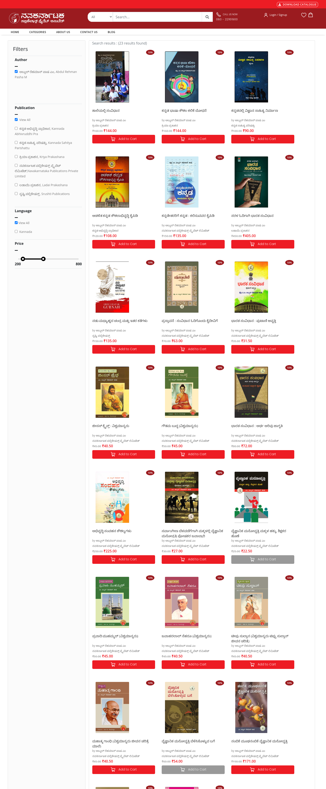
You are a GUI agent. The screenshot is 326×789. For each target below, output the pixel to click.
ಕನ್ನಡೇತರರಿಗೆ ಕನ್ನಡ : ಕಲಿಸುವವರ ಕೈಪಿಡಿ (114, 217)
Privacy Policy (98, 738)
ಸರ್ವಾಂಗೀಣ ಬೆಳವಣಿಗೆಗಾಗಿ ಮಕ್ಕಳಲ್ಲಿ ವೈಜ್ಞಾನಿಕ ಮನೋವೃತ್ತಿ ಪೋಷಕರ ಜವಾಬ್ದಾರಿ (173, 428)
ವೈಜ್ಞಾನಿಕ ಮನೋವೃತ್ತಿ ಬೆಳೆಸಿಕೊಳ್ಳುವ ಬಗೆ (285, 533)
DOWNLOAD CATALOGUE (297, 4)
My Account (155, 727)
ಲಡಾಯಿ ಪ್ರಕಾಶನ (158, 230)
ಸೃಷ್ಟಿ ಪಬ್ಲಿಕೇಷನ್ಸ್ (214, 230)
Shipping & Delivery (102, 727)
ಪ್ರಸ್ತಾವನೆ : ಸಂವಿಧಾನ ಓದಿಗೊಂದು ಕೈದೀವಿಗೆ (284, 217)
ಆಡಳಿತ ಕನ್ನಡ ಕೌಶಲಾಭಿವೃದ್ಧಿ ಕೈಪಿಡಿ (284, 110)
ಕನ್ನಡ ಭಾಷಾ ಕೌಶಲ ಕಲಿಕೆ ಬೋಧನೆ (171, 110)
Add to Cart (117, 139)
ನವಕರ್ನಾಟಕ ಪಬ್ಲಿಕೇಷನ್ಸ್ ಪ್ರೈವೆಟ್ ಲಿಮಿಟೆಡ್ (116, 230)
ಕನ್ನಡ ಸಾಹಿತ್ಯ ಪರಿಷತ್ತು (216, 125)
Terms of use (97, 743)
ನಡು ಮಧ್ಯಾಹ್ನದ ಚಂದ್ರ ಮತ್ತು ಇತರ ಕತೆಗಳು (227, 217)
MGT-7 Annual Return (103, 722)
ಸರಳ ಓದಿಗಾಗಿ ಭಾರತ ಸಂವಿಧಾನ (170, 215)
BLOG (111, 32)
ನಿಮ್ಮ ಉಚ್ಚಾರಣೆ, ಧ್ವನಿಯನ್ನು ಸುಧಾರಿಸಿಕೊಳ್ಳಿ (167, 638)
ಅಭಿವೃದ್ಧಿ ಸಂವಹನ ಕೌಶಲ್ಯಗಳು (112, 425)
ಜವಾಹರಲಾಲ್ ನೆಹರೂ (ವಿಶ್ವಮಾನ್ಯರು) (117, 531)
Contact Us (154, 738)
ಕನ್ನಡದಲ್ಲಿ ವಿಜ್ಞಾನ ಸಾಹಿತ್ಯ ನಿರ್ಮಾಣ (228, 110)
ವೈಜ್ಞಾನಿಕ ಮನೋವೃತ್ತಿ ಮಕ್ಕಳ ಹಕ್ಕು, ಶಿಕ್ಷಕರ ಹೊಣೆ (228, 428)
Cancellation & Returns (104, 732)
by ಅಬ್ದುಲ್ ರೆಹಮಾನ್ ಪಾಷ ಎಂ (109, 120)
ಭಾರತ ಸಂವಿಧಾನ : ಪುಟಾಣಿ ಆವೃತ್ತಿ (114, 320)
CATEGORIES (37, 32)
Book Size (95, 748)
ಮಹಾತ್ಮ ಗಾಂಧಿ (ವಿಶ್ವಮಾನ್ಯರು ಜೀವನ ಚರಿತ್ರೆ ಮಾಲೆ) (229, 533)
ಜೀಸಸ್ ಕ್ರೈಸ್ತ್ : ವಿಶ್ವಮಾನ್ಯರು (167, 320)
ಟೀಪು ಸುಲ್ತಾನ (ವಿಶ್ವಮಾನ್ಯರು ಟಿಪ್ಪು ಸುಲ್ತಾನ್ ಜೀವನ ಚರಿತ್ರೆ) (171, 533)
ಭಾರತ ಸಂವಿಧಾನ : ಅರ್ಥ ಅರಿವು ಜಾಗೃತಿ (283, 322)
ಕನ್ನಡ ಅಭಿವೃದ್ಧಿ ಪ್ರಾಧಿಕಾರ (275, 125)
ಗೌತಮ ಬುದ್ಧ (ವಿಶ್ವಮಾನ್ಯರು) (223, 320)
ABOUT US (63, 32)
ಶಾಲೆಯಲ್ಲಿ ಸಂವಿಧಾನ (106, 110)
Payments (95, 716)
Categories (154, 722)
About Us (153, 732)
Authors (152, 716)
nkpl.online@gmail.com (28, 762)
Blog (150, 743)
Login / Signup (278, 15)
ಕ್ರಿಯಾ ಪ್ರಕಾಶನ (100, 125)
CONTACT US (89, 32)
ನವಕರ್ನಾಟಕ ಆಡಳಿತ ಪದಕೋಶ (226, 636)
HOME (16, 32)
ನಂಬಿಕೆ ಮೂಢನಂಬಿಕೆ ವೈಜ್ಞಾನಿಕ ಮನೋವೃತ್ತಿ (112, 638)
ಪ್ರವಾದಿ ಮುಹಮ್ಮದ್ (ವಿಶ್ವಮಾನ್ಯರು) (285, 425)
